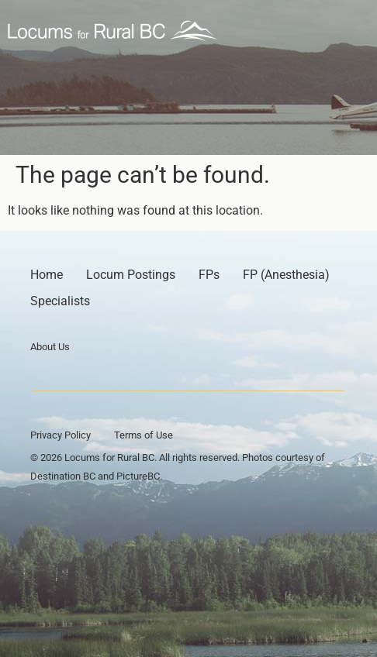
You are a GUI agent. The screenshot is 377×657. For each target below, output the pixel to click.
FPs (209, 274)
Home (46, 274)
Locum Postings (130, 274)
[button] (351, 31)
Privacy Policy (60, 435)
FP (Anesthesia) (286, 274)
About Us (50, 347)
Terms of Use (143, 435)
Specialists (60, 301)
